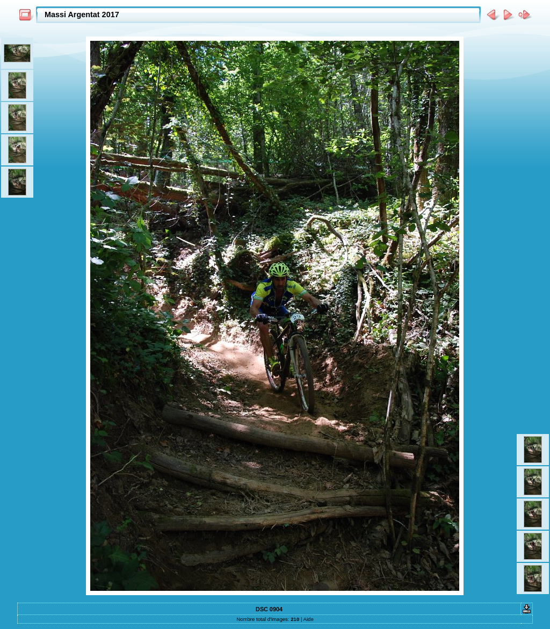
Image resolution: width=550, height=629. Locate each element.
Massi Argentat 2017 (82, 14)
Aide (308, 619)
